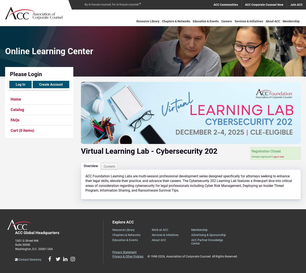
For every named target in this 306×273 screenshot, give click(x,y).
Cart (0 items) (22, 130)
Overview (91, 166)
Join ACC (296, 4)
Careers (226, 21)
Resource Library (147, 21)
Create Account (51, 84)
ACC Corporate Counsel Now (264, 4)
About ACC (273, 21)
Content (109, 166)
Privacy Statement (124, 252)
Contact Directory (28, 259)
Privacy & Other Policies (127, 256)
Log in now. (278, 156)
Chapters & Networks (176, 21)
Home (16, 99)
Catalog (17, 109)
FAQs (15, 120)
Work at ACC (160, 230)
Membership (291, 21)
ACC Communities (226, 4)
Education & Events (206, 21)
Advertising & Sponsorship (208, 235)
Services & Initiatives (249, 21)
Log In (20, 84)
